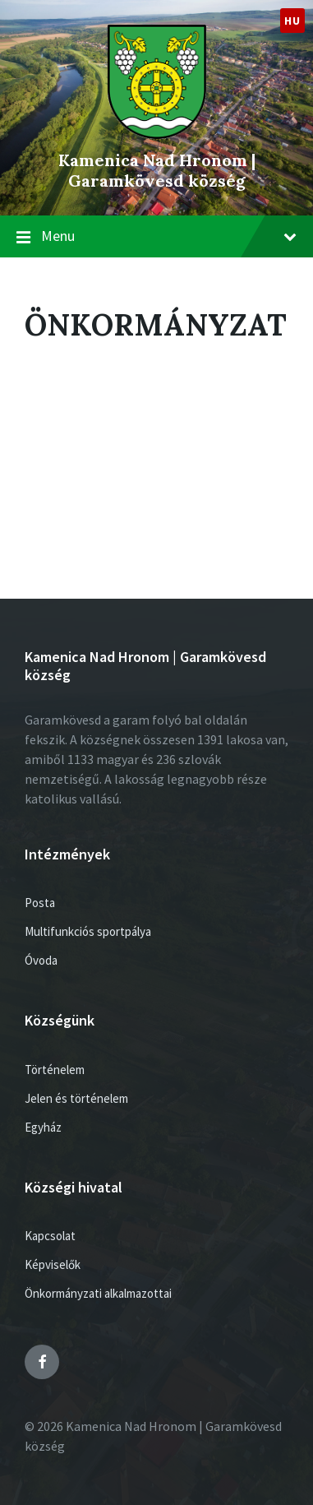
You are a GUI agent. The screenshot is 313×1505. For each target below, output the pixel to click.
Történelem (55, 1069)
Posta (40, 902)
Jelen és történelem (76, 1098)
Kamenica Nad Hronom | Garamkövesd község (156, 170)
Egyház (43, 1127)
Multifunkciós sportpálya (88, 931)
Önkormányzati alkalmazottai (98, 1293)
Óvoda (41, 960)
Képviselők (53, 1264)
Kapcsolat (50, 1235)
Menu (169, 235)
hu (292, 20)
